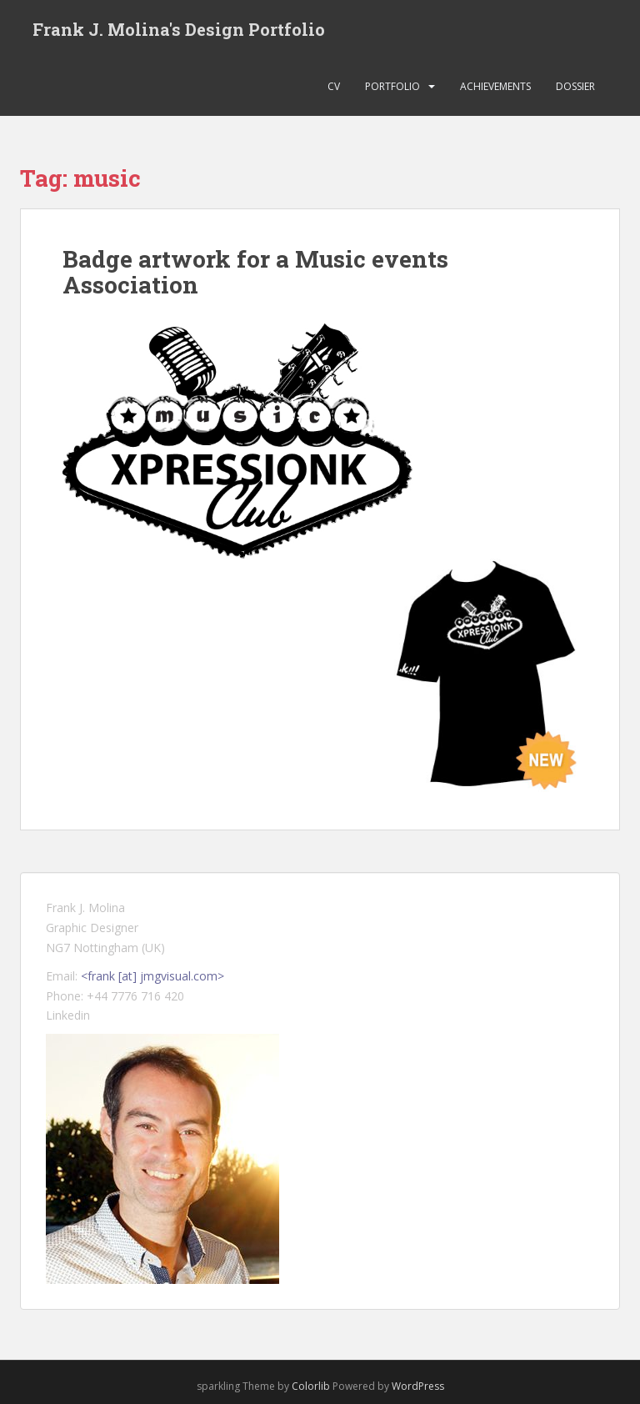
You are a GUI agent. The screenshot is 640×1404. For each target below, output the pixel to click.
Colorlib (311, 1387)
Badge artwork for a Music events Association (255, 272)
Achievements (495, 87)
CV (334, 87)
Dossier (575, 87)
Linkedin (68, 1016)
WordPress (418, 1387)
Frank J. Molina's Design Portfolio (178, 29)
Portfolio (392, 87)
